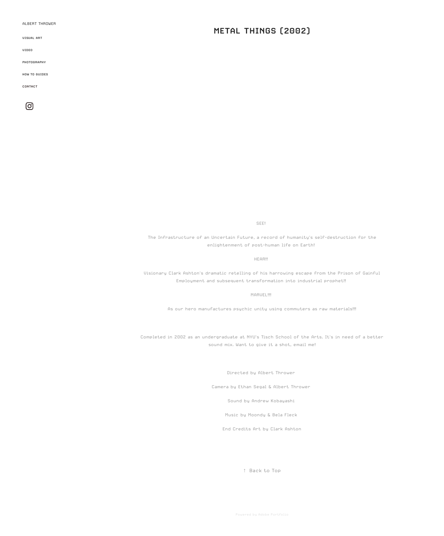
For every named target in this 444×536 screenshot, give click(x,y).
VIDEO (27, 50)
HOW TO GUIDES (35, 74)
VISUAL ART (32, 38)
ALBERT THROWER (39, 23)
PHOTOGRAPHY (34, 62)
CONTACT (29, 86)
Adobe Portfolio (273, 514)
